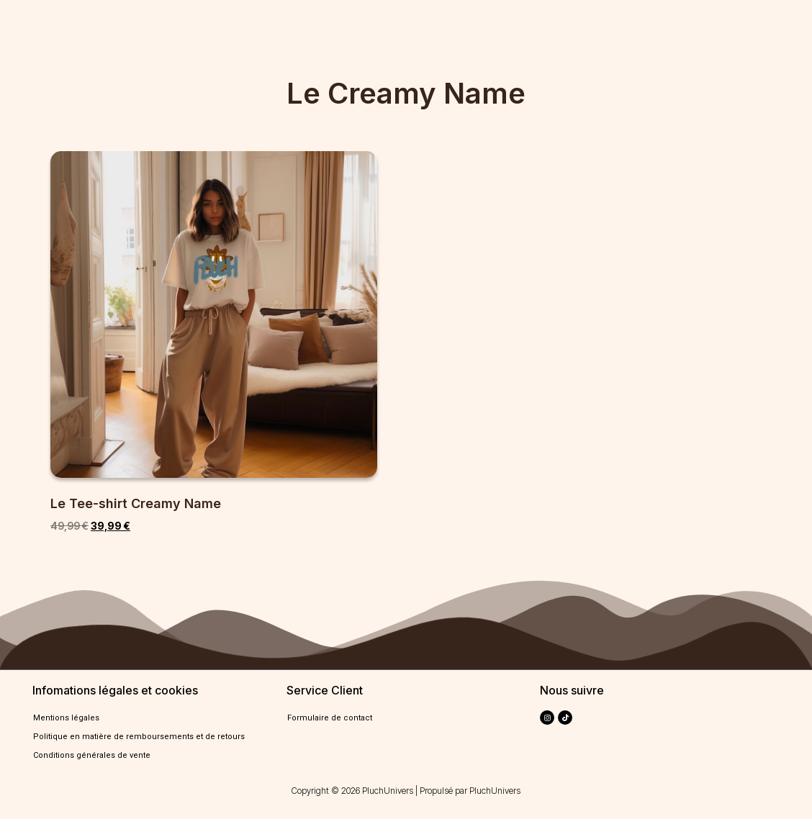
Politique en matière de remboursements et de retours (139, 736)
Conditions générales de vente (91, 755)
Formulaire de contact (329, 718)
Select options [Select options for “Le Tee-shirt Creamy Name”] (100, 562)
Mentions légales (66, 718)
